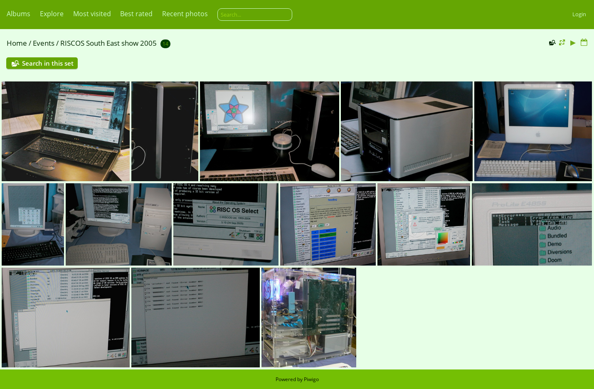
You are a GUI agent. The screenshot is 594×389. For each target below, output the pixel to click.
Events (43, 43)
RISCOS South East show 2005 (108, 43)
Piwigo (311, 379)
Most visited (92, 13)
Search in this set (48, 63)
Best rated (136, 13)
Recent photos (185, 13)
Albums (18, 13)
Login (579, 14)
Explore (52, 13)
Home (17, 43)
